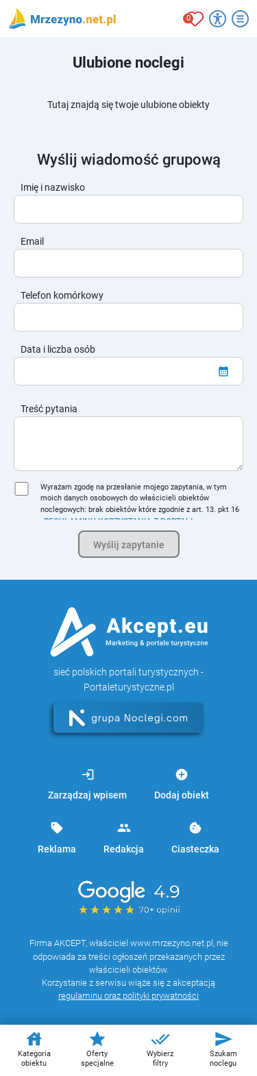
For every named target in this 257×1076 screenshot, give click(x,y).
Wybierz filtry (160, 1049)
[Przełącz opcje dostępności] (217, 18)
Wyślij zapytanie (128, 544)
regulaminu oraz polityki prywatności (128, 996)
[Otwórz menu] (240, 18)
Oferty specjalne (97, 1049)
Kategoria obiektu (34, 1049)
